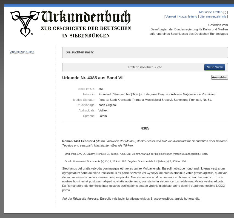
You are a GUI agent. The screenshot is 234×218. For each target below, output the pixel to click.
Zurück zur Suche (22, 51)
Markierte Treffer (210, 12)
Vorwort (170, 16)
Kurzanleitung (187, 16)
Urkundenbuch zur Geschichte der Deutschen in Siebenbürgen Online (71, 24)
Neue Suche (215, 67)
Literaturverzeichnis (213, 16)
